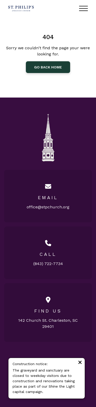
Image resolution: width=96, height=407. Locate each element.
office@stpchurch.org (48, 207)
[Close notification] (80, 363)
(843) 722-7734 (48, 263)
